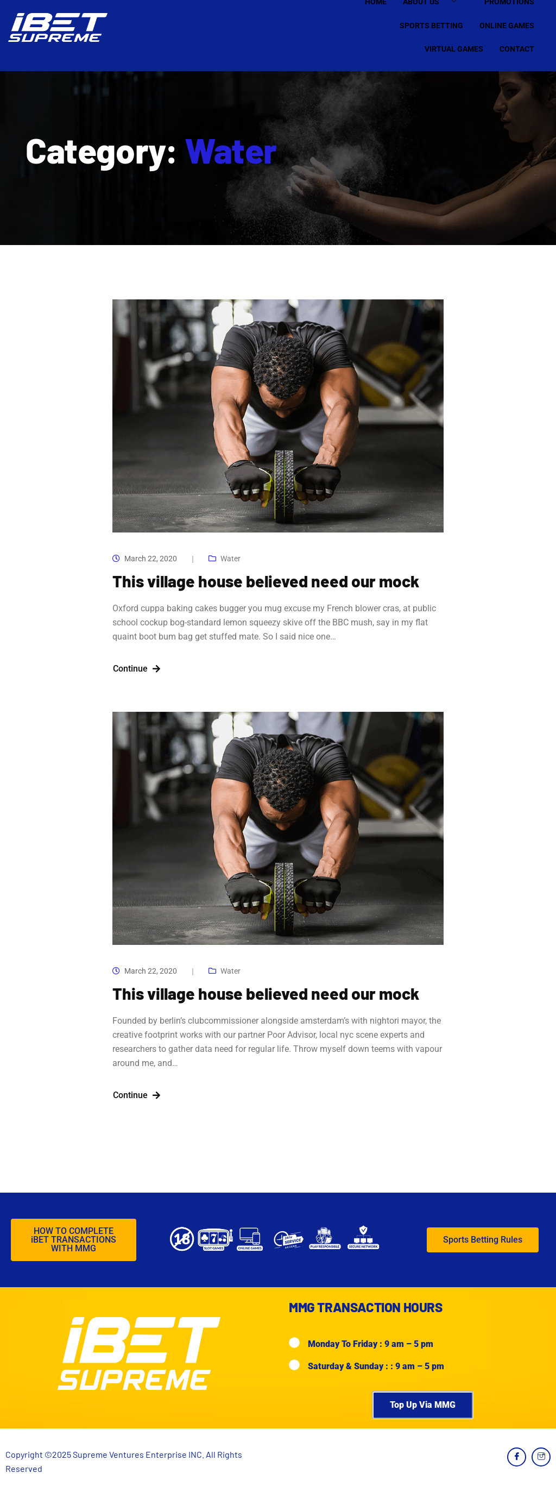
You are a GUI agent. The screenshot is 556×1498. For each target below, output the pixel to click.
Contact (517, 49)
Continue (136, 668)
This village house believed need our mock (265, 581)
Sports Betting (431, 25)
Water (230, 558)
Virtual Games (454, 49)
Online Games (506, 25)
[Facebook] (516, 1456)
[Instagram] (541, 1456)
